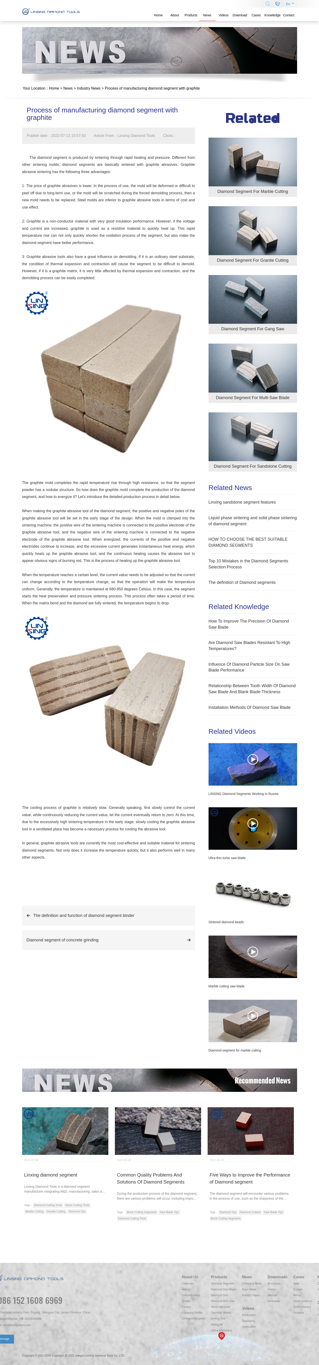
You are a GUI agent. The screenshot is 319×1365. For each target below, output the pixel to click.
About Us (275, 1277)
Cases (256, 15)
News (207, 15)
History (271, 1289)
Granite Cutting (56, 1211)
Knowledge (272, 15)
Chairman (273, 1283)
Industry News (88, 88)
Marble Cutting (34, 1211)
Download (240, 15)
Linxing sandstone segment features (242, 502)
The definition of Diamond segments (242, 582)
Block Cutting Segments (142, 1212)
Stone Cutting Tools (77, 1205)
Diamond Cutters (250, 1212)
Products (191, 15)
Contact (288, 15)
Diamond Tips (77, 1211)
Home (158, 15)
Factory (271, 1307)
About (174, 15)
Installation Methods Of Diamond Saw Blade (250, 707)
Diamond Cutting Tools (48, 1205)
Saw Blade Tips (169, 1212)
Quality (271, 1301)
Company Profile (277, 1312)
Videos (224, 15)
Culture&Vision (276, 1295)
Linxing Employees (278, 1318)
